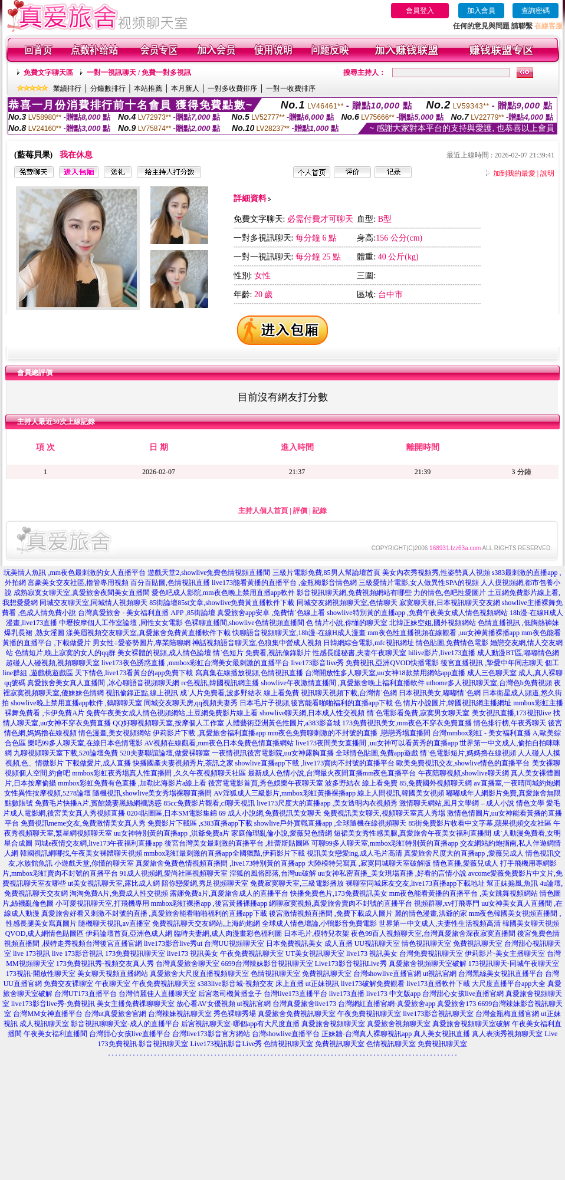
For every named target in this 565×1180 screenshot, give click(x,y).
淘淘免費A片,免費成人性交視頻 (119, 893)
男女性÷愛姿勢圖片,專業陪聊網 (141, 643)
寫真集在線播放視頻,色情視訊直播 (249, 673)
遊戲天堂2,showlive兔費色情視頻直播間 (208, 572)
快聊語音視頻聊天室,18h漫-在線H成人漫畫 (299, 633)
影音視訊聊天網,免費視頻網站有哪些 (354, 593)
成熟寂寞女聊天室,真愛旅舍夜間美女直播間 (82, 593)
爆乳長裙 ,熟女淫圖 (34, 633)
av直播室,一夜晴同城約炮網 (517, 783)
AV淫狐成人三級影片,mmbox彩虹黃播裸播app (284, 793)
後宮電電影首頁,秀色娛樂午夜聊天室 (265, 783)
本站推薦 (148, 88)
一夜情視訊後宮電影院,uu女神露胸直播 (273, 753)
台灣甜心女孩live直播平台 (129, 1034)
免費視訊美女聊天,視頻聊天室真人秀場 (384, 813)
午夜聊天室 (112, 984)
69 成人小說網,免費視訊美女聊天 (270, 813)
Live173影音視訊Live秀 (351, 963)
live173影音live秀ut (173, 943)
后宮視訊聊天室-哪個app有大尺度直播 (240, 1024)
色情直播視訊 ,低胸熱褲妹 (518, 623)
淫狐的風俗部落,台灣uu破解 (272, 873)
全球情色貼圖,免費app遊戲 (377, 753)
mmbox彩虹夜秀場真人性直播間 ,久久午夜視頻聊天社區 (159, 773)
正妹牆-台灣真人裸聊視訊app (366, 1034)
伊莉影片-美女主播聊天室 (505, 953)
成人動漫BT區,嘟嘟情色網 (518, 653)
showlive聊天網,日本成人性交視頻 (311, 713)
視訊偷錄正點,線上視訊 (142, 693)
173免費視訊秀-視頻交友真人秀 (105, 963)
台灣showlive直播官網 (387, 973)
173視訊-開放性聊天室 (40, 973)
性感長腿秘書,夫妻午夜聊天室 (359, 653)
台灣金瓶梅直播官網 (507, 1014)
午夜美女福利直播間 (55, 1034)
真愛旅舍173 (456, 1004)
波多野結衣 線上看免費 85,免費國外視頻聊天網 (398, 783)
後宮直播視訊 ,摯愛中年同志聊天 (492, 663)
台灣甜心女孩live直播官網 (463, 994)
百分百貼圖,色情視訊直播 (170, 583)
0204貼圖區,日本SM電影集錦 (171, 813)
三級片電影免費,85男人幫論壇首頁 (326, 572)
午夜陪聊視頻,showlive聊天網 (463, 773)
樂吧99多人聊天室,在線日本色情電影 (85, 743)
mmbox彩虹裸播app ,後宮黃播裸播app (209, 903)
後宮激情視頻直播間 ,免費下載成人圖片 (331, 913)
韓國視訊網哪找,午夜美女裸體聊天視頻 (81, 853)
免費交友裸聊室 (68, 984)
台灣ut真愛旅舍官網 (115, 1014)
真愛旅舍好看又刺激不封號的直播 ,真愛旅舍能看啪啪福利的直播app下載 (154, 913)
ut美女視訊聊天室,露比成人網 (114, 883)
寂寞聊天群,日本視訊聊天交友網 (449, 603)
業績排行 (67, 88)
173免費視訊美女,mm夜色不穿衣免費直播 (407, 723)
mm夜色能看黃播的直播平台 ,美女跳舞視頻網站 (463, 893)
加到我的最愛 (514, 173)
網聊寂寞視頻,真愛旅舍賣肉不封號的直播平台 (340, 903)
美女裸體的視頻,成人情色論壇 (164, 653)
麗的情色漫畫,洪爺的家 (431, 913)
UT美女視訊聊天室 (314, 953)
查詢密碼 (535, 10)
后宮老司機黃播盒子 (230, 994)
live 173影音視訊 (77, 953)
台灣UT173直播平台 (85, 994)
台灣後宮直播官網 (114, 943)
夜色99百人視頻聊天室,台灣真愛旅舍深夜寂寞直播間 (433, 933)
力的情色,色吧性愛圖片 (449, 593)
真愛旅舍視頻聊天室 (333, 1024)
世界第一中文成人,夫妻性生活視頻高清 (440, 923)
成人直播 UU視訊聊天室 (362, 943)
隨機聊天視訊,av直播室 (114, 923)
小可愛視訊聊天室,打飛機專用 (102, 903)
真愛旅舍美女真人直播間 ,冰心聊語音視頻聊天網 (103, 683)
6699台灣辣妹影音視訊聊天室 (267, 963)
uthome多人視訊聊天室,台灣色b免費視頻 (489, 683)
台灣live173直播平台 (295, 994)
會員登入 (420, 10)
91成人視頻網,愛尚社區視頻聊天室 (174, 873)
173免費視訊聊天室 (135, 953)
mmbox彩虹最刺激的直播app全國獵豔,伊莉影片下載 (224, 853)
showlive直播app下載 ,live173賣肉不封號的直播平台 (315, 763)
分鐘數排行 (108, 88)
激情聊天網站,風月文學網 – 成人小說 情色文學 (471, 803)
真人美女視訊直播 (441, 1034)
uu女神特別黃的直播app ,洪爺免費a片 (172, 833)
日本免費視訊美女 (294, 943)
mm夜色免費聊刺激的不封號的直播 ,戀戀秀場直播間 (349, 733)
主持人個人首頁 (263, 511)
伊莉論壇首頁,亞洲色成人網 (129, 933)
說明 (547, 173)
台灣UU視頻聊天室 (234, 943)
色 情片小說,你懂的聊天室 (346, 623)
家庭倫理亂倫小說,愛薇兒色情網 (281, 833)
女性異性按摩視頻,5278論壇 (47, 793)
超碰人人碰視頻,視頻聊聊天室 (53, 663)
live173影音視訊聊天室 (438, 1014)
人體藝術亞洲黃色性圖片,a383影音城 (283, 723)
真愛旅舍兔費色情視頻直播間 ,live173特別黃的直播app (220, 863)
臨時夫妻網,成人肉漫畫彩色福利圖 (228, 933)
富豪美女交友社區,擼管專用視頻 (78, 583)
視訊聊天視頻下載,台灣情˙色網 (349, 693)
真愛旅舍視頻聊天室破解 (428, 963)
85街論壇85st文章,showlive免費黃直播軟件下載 (221, 603)
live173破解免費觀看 (373, 984)
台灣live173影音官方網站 (211, 1034)
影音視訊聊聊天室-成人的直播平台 (125, 1024)
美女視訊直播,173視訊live (511, 713)
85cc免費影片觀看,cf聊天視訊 (209, 803)
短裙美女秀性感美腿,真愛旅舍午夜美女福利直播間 (412, 833)
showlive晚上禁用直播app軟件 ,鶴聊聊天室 (76, 703)
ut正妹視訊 (322, 984)
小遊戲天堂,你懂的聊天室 (94, 863)
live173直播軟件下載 (438, 984)
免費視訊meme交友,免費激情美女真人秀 (83, 823)
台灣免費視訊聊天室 (431, 953)
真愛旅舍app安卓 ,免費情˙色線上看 (271, 613)
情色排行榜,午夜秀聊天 (510, 723)
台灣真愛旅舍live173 (304, 1004)
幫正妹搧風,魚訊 (512, 883)
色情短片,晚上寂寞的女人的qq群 (65, 653)
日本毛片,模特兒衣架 (316, 933)
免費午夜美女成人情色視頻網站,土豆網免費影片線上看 (172, 713)
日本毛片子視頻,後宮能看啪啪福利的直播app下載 (316, 703)
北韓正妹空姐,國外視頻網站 (432, 623)
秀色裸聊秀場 (234, 1014)
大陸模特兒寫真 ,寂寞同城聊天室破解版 (369, 863)
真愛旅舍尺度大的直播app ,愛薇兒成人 (464, 853)
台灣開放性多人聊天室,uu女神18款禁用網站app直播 (385, 673)
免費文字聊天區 (48, 72)
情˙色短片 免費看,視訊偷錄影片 (262, 653)
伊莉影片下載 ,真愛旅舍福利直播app (209, 733)
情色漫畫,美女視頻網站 (114, 733)
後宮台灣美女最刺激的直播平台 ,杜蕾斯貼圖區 (237, 843)
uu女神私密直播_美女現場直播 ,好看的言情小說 (392, 873)
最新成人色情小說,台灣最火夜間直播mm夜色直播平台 (332, 773)
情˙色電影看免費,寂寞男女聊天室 (418, 713)
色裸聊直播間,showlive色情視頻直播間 (244, 623)
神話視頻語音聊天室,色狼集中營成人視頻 (256, 643)
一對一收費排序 (291, 88)
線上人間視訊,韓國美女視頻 (400, 793)
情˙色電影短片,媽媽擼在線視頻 (468, 753)
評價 (300, 511)
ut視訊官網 (439, 973)
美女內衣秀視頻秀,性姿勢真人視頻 (436, 572)
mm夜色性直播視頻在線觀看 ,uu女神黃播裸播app (443, 633)
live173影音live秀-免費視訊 (53, 1004)
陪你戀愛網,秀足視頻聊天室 (205, 883)
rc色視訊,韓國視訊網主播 (220, 683)
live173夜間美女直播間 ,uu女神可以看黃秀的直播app (376, 743)
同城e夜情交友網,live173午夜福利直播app (98, 843)
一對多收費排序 (232, 88)
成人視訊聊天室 (44, 1024)
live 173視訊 (31, 953)
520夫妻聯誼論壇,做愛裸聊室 (165, 753)
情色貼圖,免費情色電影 (452, 643)
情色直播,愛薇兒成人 (465, 863)
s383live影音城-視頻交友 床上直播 (251, 984)
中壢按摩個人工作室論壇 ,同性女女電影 (121, 623)
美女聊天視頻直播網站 (112, 973)
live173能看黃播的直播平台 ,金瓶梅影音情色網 (284, 583)
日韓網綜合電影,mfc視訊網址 (368, 643)
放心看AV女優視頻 (205, 1004)
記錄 (320, 511)
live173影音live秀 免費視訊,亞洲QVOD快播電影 (365, 663)
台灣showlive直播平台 (286, 1034)
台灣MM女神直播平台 (47, 1014)
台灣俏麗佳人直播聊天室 (157, 994)
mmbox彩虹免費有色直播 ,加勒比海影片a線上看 (132, 783)
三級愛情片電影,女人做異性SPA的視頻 (419, 583)
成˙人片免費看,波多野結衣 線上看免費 (239, 693)
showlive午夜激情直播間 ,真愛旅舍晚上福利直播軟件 (342, 683)
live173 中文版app (393, 994)
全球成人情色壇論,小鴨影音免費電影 (319, 923)
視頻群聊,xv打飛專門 (446, 903)
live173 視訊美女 (192, 953)
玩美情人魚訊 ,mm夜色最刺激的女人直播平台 (75, 572)
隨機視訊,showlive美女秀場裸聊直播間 (152, 793)
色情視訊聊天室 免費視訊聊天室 (301, 973)
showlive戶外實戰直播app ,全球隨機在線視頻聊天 (330, 823)
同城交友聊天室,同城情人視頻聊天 (93, 603)
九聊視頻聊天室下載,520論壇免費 (66, 753)
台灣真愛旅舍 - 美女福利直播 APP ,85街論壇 (146, 613)
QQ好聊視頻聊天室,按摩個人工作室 (168, 723)
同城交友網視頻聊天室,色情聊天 (347, 603)
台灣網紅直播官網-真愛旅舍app (386, 1004)
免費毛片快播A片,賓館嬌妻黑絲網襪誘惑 (98, 803)
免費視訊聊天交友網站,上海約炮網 (206, 923)
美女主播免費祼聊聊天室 (136, 1004)
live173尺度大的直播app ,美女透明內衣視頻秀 (327, 803)
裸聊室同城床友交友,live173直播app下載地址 (415, 883)
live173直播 (346, 994)
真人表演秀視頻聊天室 (507, 1034)
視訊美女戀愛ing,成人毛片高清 (354, 853)
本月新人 (185, 88)
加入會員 (481, 10)
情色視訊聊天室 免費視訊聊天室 (452, 943)
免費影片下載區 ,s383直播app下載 (199, 823)
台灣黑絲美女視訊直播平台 (500, 973)
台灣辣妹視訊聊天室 (180, 1014)
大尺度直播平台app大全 (509, 984)
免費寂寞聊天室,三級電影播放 (297, 883)
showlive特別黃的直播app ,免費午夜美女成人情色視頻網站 (417, 613)
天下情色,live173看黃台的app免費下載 (134, 673)
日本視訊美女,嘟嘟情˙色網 (440, 693)
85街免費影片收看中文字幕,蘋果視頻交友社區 (479, 823)
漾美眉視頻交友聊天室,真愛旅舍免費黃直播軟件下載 (148, 633)
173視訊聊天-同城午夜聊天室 (513, 963)
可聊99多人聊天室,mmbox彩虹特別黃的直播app (384, 843)
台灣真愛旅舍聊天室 (187, 963)
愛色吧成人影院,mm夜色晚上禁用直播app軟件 (223, 593)
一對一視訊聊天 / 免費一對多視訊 (139, 72)
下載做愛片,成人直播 (98, 763)
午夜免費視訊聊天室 (252, 953)
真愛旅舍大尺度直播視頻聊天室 (199, 973)
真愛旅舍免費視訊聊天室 (297, 1014)
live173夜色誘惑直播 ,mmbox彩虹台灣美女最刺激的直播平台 (195, 663)
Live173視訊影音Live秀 (226, 1044)
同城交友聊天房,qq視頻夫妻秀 (191, 703)
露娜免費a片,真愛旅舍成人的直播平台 (229, 893)
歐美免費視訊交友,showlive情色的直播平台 (463, 763)
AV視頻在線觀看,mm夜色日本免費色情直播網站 (219, 743)
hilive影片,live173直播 (441, 653)
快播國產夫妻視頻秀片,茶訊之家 (183, 763)
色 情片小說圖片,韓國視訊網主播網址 (453, 703)
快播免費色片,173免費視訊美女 (338, 893)
